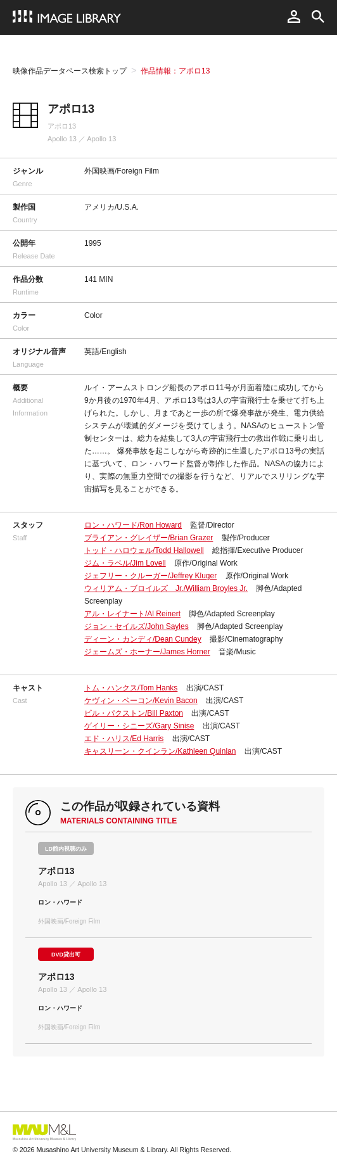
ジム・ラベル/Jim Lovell (125, 563)
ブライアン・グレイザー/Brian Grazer (148, 537)
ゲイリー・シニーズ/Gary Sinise (139, 725)
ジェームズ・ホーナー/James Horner (147, 651)
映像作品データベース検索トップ (70, 71)
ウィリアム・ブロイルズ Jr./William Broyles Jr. (166, 588)
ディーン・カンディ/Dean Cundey (142, 639)
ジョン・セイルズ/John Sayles (136, 626)
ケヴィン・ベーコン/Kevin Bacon (141, 700)
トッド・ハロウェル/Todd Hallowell (144, 550)
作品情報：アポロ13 (175, 71)
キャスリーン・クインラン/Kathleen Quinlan (160, 751)
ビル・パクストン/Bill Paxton (133, 713)
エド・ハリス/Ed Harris (123, 738)
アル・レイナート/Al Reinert (132, 613)
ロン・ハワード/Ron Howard (133, 525)
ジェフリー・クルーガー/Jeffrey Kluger (150, 575)
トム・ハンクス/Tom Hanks (130, 687)
